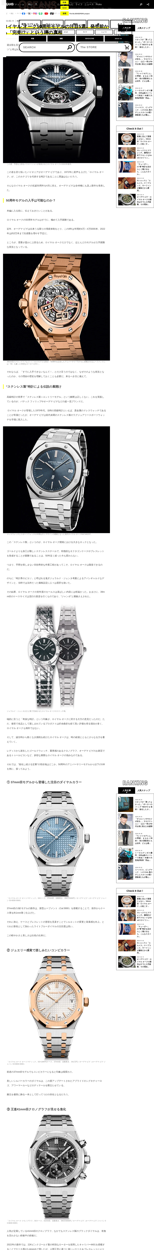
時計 (12, 13)
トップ (5, 13)
